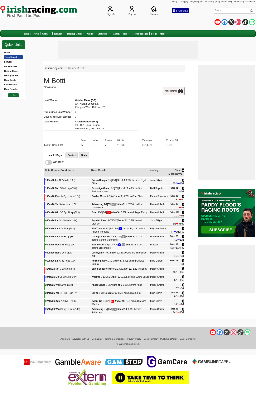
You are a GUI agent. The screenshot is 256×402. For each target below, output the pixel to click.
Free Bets (180, 10)
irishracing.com (54, 68)
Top (14, 95)
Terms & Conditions (115, 339)
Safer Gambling (188, 339)
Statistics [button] (104, 33)
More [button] (164, 33)
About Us (65, 339)
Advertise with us (80, 339)
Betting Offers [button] (75, 33)
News (36, 33)
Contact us (97, 339)
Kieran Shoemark (89, 103)
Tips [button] (126, 33)
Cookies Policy (151, 339)
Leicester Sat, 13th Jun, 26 (89, 128)
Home (27, 33)
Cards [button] (46, 33)
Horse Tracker (140, 33)
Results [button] (59, 33)
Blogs (154, 33)
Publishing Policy (168, 339)
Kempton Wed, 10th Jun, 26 (90, 107)
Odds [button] (91, 33)
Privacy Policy (134, 339)
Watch (116, 33)
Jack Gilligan (92, 125)
